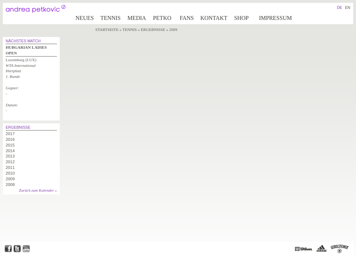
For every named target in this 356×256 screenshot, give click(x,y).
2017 (10, 134)
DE (339, 7)
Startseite (106, 29)
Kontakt (213, 18)
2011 (10, 167)
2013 (10, 156)
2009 (10, 179)
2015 (10, 145)
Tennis (110, 18)
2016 (10, 139)
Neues (84, 18)
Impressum (275, 18)
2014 (10, 151)
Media (136, 18)
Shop (241, 18)
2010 (10, 173)
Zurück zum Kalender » (38, 190)
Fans (187, 18)
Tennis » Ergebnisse (144, 29)
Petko (162, 18)
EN (347, 7)
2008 (10, 184)
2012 (10, 162)
